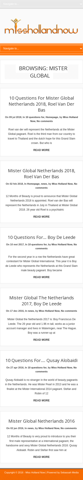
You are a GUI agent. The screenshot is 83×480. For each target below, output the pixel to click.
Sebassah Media (69, 472)
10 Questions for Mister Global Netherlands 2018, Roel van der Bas (41, 104)
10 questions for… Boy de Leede (41, 237)
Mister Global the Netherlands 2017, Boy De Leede (41, 301)
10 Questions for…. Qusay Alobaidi (41, 360)
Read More (41, 150)
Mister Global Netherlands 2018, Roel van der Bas (41, 174)
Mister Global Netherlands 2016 (41, 421)
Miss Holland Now (62, 183)
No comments (45, 121)
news (44, 183)
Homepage (52, 117)
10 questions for (35, 117)
